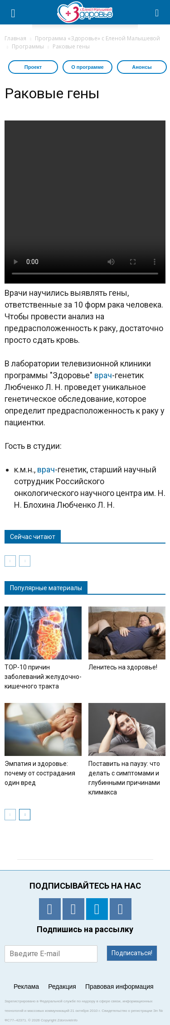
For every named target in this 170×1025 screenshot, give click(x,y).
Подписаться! (132, 953)
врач (103, 375)
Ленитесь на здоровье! (122, 667)
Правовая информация (119, 986)
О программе (87, 67)
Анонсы (141, 67)
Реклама (26, 986)
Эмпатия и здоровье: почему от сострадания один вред (40, 773)
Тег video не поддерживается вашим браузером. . (85, 202)
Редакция (62, 986)
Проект (33, 67)
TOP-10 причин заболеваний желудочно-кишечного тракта (43, 677)
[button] (157, 12)
